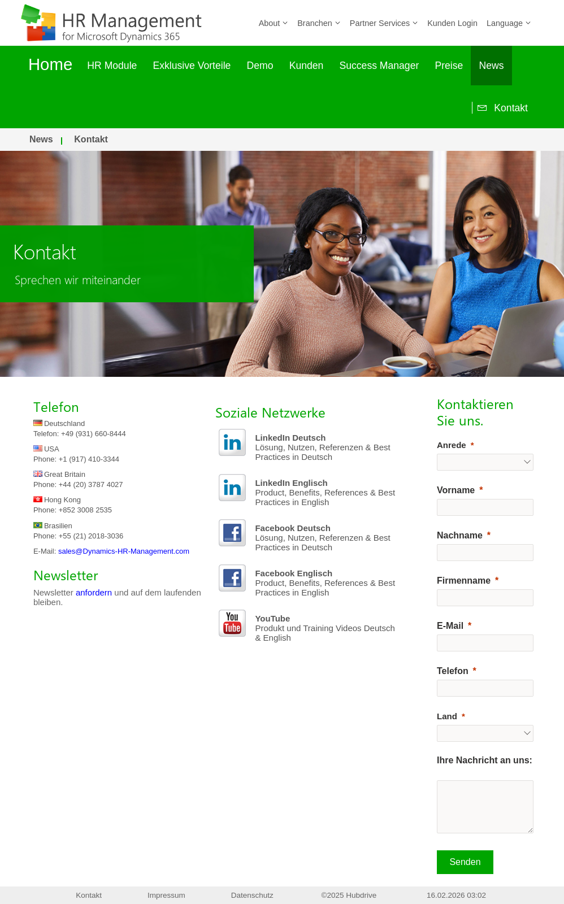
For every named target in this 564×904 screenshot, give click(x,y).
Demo (260, 65)
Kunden (306, 65)
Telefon (452, 671)
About (274, 23)
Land (447, 716)
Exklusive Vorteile (192, 65)
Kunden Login (452, 23)
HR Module (112, 65)
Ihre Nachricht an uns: (484, 760)
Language (509, 23)
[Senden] (465, 862)
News (491, 65)
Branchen (319, 23)
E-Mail (450, 626)
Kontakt (500, 108)
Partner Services (384, 23)
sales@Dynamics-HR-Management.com (123, 551)
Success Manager (379, 65)
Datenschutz (252, 895)
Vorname (456, 490)
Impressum (166, 895)
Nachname (460, 535)
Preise (449, 65)
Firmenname (464, 580)
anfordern (94, 592)
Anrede (451, 445)
